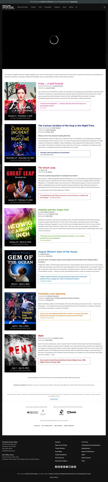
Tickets (33, 7)
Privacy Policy (54, 477)
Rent (64, 7)
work (21, 473)
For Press (85, 442)
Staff (83, 454)
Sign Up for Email (61, 445)
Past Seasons (59, 458)
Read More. (74, 1)
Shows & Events (22, 7)
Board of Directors (88, 451)
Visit (40, 7)
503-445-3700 (7, 448)
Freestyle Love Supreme (51, 293)
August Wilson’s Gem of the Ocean (57, 251)
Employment (86, 448)
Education (48, 7)
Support (57, 7)
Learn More (54, 399)
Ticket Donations (61, 454)
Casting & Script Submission (91, 445)
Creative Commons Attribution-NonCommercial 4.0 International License (70, 473)
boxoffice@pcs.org (8, 451)
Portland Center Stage (31, 473)
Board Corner (86, 458)
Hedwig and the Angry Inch (53, 209)
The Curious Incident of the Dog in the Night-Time (66, 125)
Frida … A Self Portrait (50, 83)
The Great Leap (46, 167)
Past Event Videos (61, 461)
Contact (57, 442)
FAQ (83, 461)
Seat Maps (58, 451)
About (71, 7)
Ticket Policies (60, 448)
